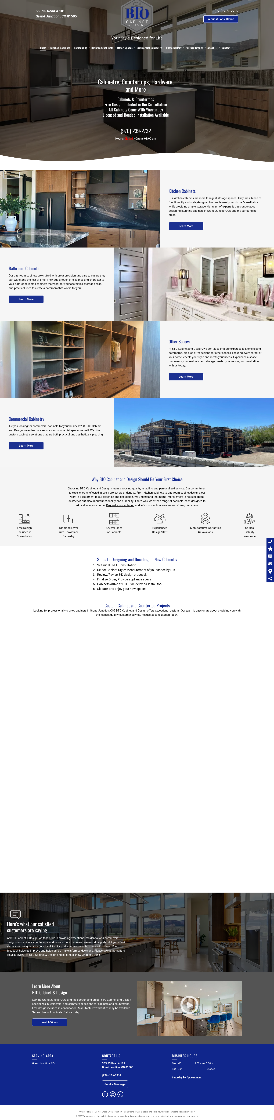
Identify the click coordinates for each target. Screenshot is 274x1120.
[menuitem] (43, 48)
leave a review (15, 955)
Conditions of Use (132, 1111)
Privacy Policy (85, 1111)
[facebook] (105, 1094)
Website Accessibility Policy (183, 1111)
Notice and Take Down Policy (155, 1111)
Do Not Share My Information (108, 1111)
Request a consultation (120, 505)
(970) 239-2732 (226, 11)
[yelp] (120, 1094)
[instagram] (113, 1094)
